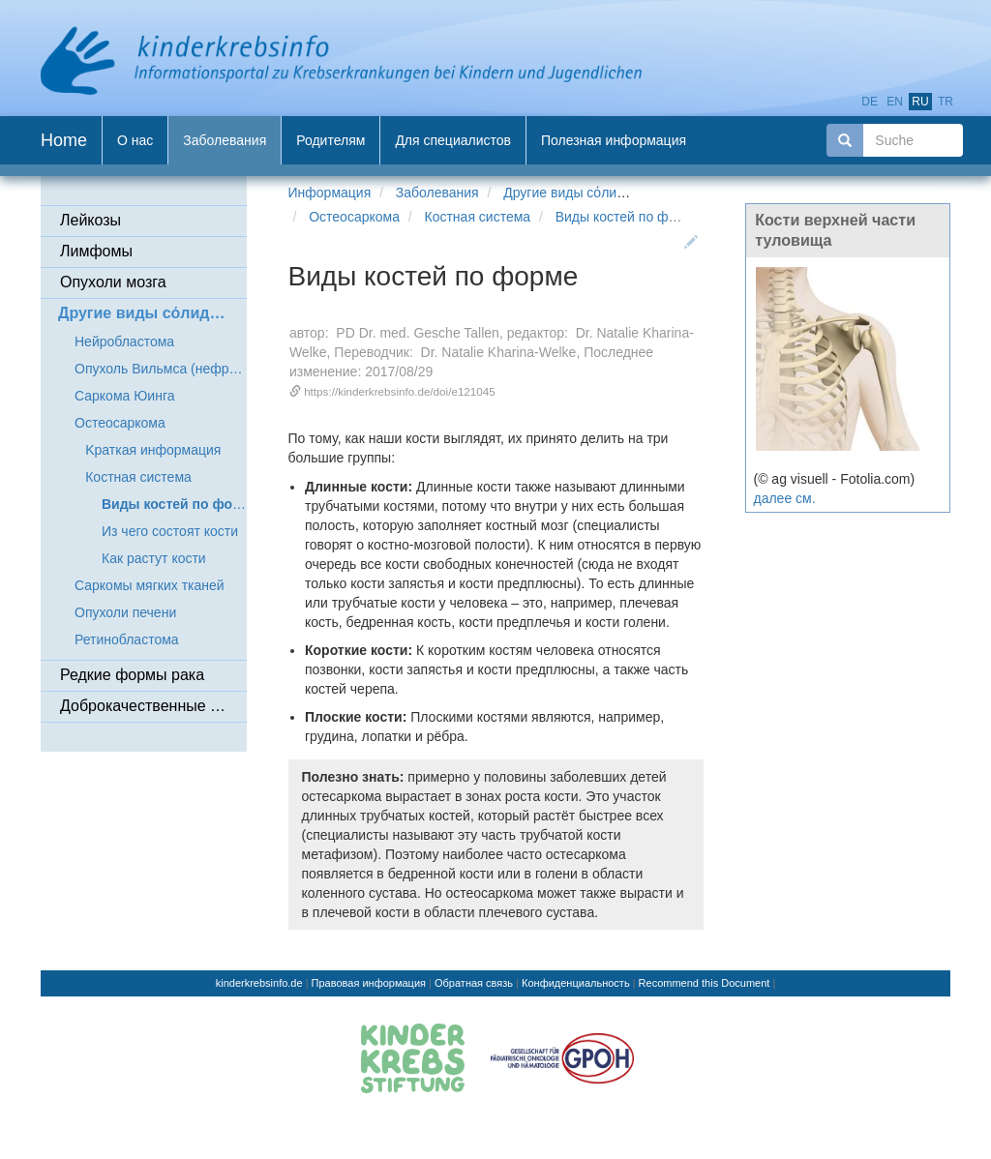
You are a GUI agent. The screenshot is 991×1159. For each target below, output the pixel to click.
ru (920, 101)
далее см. (785, 498)
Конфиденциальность (576, 983)
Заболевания (437, 192)
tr (945, 101)
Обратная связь (474, 983)
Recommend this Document (704, 983)
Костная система (478, 216)
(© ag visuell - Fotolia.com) (835, 479)
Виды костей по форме (628, 216)
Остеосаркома (354, 216)
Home (64, 140)
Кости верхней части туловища (835, 230)
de (869, 101)
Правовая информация (369, 983)
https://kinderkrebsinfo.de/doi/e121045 (400, 391)
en (894, 101)
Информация (330, 192)
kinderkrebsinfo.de (259, 983)
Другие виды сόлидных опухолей (606, 192)
